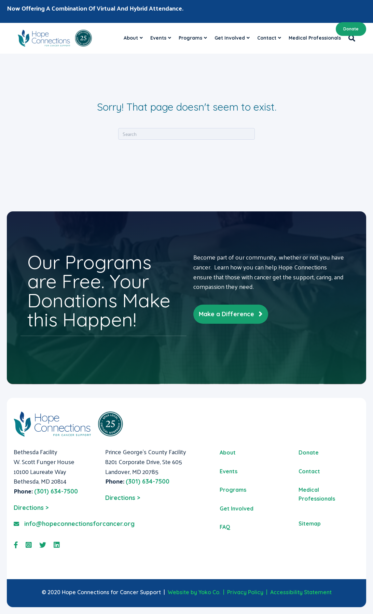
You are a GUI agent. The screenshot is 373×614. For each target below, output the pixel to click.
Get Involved (230, 38)
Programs (190, 38)
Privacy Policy (245, 592)
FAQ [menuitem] (225, 527)
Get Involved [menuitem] (236, 508)
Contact (266, 38)
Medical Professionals (315, 38)
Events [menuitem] (228, 471)
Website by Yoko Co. (194, 592)
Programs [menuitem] (233, 489)
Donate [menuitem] (309, 452)
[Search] (350, 38)
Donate (351, 28)
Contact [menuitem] (309, 471)
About (131, 38)
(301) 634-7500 (56, 491)
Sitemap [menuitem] (310, 523)
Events (158, 38)
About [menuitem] (228, 452)
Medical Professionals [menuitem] (317, 494)
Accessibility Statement (301, 592)
